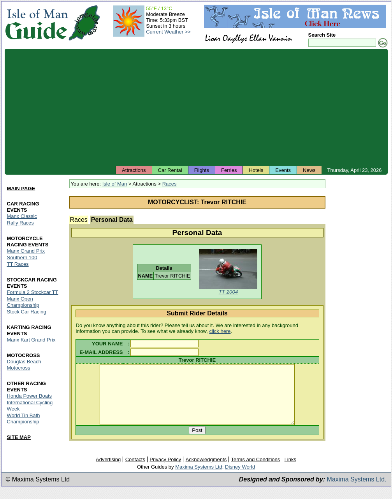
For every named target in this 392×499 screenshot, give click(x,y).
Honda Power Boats (29, 396)
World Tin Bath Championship (23, 418)
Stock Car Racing (26, 312)
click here (220, 331)
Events (283, 170)
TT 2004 (228, 292)
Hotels (256, 170)
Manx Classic (22, 216)
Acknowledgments (206, 471)
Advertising (108, 471)
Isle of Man (114, 184)
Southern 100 (22, 257)
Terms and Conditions (255, 471)
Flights (201, 170)
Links (290, 471)
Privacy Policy (165, 471)
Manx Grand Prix (26, 251)
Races (169, 184)
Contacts (135, 471)
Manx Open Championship (23, 302)
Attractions (134, 170)
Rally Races (20, 223)
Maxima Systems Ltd (198, 478)
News (309, 170)
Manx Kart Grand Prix (31, 340)
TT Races (18, 264)
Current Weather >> (168, 32)
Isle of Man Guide (36, 23)
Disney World (240, 478)
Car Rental (170, 170)
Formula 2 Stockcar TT (32, 292)
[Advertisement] (196, 107)
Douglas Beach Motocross (24, 365)
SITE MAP (19, 437)
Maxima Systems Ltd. (357, 490)
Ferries (229, 170)
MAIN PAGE (21, 188)
